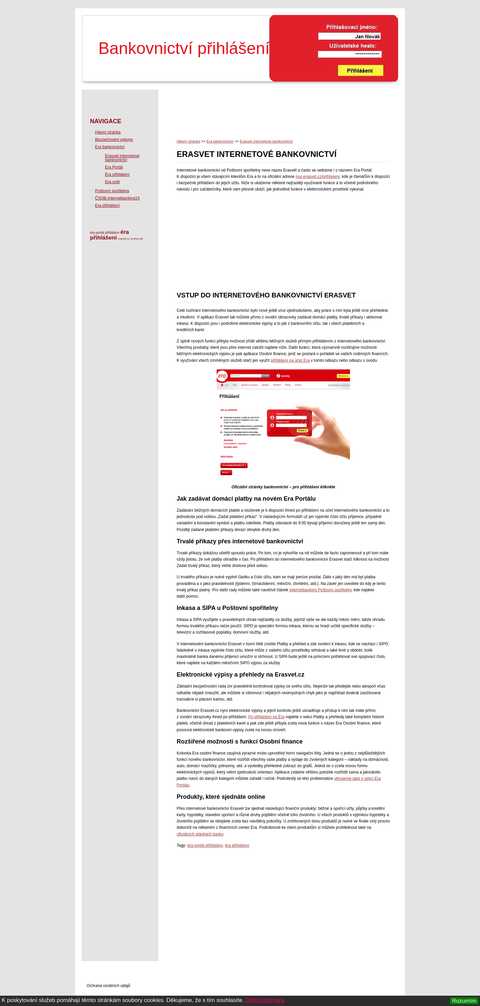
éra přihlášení (237, 845)
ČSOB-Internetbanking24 (117, 198)
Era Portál (114, 167)
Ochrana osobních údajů (108, 985)
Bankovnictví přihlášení (184, 48)
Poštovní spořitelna (112, 191)
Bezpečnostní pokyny (114, 139)
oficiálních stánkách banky (200, 834)
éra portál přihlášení (205, 845)
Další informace (265, 1000)
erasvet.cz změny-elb (130, 238)
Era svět (112, 182)
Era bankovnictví (219, 141)
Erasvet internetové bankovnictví (266, 141)
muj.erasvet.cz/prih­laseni (318, 176)
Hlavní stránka (188, 141)
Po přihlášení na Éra (266, 717)
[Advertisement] (298, 116)
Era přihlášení (107, 205)
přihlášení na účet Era (290, 360)
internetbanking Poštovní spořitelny (320, 590)
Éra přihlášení (117, 174)
